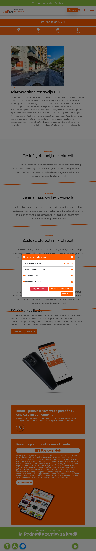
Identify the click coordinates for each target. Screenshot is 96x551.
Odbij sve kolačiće (39, 289)
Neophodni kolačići (33, 263)
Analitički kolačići (32, 276)
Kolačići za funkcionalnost (35, 269)
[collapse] (24, 263)
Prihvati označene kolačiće (60, 289)
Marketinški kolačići (33, 282)
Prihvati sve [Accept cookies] (66, 294)
